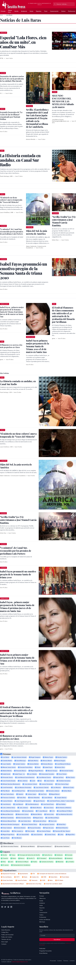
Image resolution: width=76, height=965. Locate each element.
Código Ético (4, 932)
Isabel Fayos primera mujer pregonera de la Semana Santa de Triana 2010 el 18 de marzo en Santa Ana (37, 346)
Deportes (38, 11)
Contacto (3, 944)
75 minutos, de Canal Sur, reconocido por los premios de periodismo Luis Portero (11, 231)
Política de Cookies (6, 937)
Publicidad (42, 948)
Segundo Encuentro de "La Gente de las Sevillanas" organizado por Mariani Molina (11, 115)
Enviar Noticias (43, 953)
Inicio (1, 15)
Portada (41, 896)
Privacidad (53, 960)
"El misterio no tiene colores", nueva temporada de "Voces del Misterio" (11, 199)
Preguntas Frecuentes (45, 951)
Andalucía (24, 11)
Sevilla (16, 11)
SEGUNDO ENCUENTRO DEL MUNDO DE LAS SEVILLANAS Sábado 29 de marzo (63, 101)
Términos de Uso (6, 939)
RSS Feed (42, 922)
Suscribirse (57, 939)
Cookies (59, 960)
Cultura (63, 11)
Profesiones (42, 917)
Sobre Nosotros (5, 930)
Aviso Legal (4, 941)
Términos (65, 960)
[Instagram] (8, 907)
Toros (45, 11)
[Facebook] (2, 907)
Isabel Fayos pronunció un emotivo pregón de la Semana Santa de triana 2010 (18, 574)
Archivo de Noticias (44, 919)
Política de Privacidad (7, 934)
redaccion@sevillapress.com (20, 961)
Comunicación (54, 11)
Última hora (10, 11)
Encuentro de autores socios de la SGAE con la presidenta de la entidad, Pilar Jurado (12, 78)
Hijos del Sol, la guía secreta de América (36, 232)
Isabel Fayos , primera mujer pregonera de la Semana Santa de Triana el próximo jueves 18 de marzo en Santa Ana (12, 312)
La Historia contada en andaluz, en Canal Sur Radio (18, 383)
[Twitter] (5, 907)
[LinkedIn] (11, 907)
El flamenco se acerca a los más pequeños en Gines (11, 346)
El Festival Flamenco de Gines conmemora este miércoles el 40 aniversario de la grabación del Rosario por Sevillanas (63, 314)
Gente (31, 11)
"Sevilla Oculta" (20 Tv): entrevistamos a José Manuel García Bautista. (64, 221)
